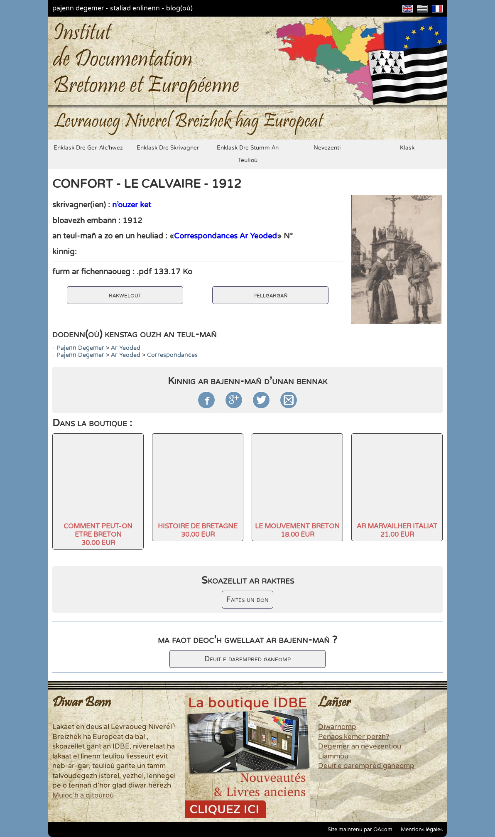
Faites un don (247, 599)
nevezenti (327, 148)
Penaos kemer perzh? (353, 737)
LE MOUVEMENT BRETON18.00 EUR (297, 530)
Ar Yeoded (125, 347)
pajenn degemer (78, 8)
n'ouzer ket (131, 204)
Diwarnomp (337, 727)
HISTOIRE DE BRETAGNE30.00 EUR (198, 530)
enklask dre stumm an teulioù (248, 154)
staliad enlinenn (135, 8)
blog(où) (179, 8)
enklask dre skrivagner (168, 148)
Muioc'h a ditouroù (83, 795)
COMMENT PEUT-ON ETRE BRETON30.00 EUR (98, 534)
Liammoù (333, 756)
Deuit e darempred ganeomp (247, 659)
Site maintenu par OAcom (360, 829)
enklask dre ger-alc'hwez (88, 148)
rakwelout (125, 295)
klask (407, 148)
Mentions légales (422, 829)
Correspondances (172, 354)
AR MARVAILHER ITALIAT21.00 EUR (397, 530)
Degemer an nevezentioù (359, 746)
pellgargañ (270, 295)
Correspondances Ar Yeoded (225, 236)
